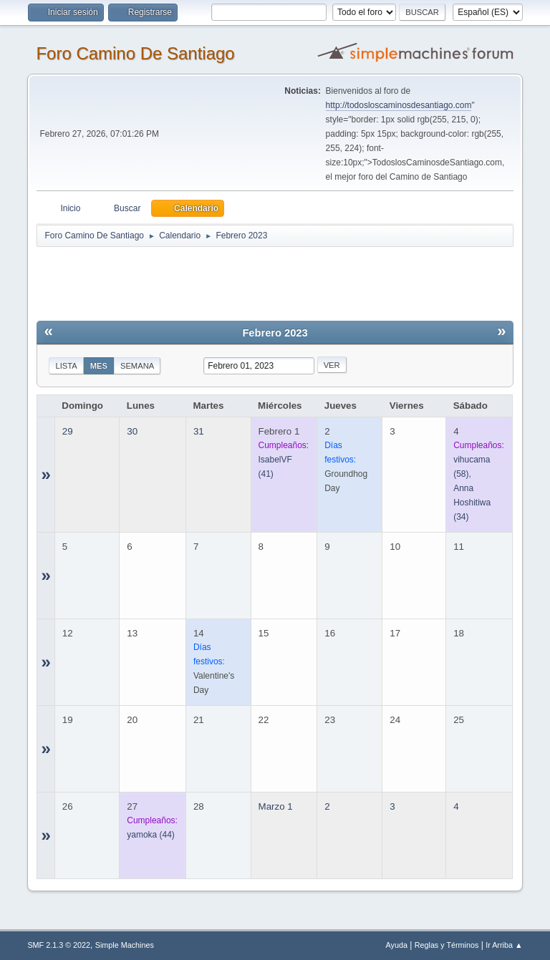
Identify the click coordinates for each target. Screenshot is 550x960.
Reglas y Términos (447, 945)
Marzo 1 (276, 806)
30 (132, 431)
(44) (151, 835)
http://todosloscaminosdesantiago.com (399, 105)
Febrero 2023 (274, 333)
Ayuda (396, 945)
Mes (98, 366)
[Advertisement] (288, 280)
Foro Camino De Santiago (135, 53)
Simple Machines (124, 945)
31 (198, 431)
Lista (66, 366)
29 (67, 431)
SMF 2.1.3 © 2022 (58, 945)
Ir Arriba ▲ (504, 945)
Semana (137, 366)
